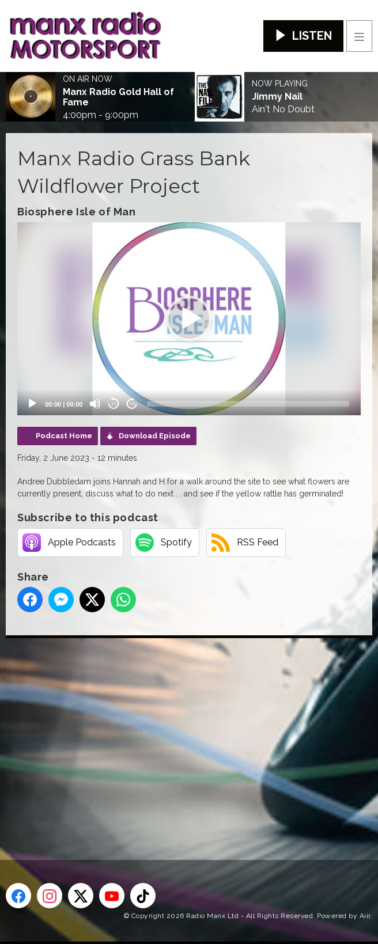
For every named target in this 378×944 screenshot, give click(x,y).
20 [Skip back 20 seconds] (113, 404)
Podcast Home (64, 435)
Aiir (365, 916)
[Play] (32, 404)
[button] (189, 318)
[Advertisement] (192, 730)
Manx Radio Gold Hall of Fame (118, 97)
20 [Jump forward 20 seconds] (132, 404)
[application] (189, 318)
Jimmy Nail (277, 97)
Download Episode (155, 435)
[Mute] (95, 404)
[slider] (248, 404)
